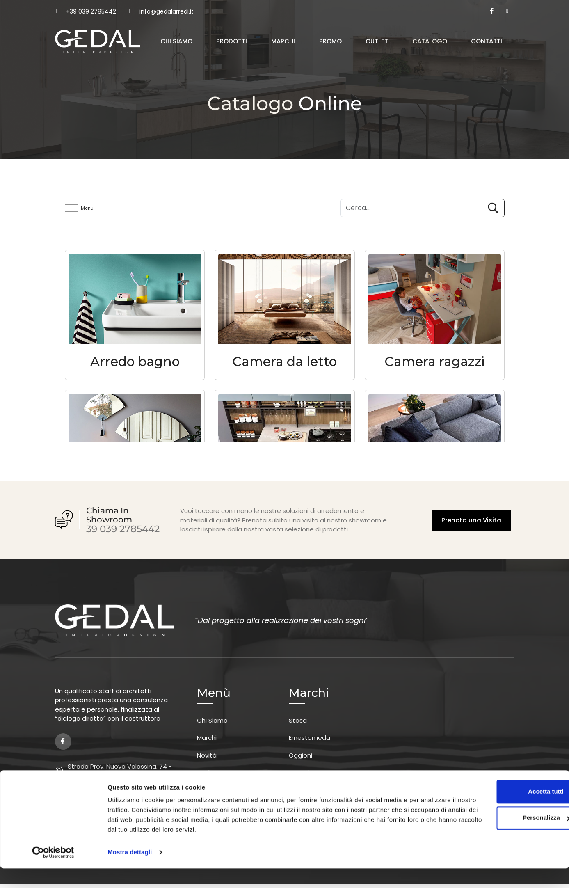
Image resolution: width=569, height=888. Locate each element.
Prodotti (231, 41)
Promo (330, 41)
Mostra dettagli (129, 871)
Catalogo (429, 41)
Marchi (283, 41)
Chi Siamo (176, 41)
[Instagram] (507, 11)
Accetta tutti (501, 811)
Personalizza (500, 837)
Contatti (486, 41)
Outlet (377, 41)
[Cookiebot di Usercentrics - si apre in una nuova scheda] (53, 872)
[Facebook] (492, 11)
